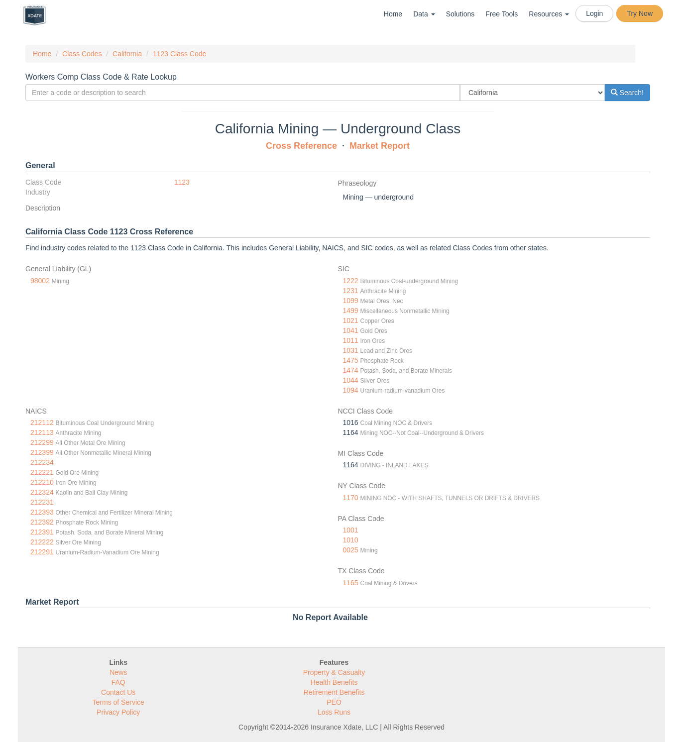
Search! (627, 93)
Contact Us (118, 692)
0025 (350, 550)
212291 (42, 552)
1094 (350, 390)
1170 (350, 498)
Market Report (379, 146)
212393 (42, 512)
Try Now (640, 13)
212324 (42, 492)
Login (594, 13)
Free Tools (501, 14)
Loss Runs (334, 712)
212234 (42, 462)
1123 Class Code (179, 54)
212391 (42, 532)
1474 (350, 370)
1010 (350, 540)
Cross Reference (301, 146)
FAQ (118, 682)
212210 (42, 482)
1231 (350, 291)
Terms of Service (118, 702)
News (118, 672)
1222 (350, 281)
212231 (42, 502)
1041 (350, 330)
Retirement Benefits (334, 692)
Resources (549, 14)
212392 (42, 522)
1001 (350, 530)
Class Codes (82, 54)
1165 (350, 583)
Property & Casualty (334, 672)
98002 (40, 281)
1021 (350, 320)
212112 (42, 422)
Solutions (460, 14)
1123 (182, 182)
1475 (350, 360)
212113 (42, 432)
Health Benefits (334, 682)
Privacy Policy (118, 712)
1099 (350, 301)
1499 (350, 311)
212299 (42, 442)
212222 (42, 542)
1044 (350, 380)
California (127, 54)
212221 (42, 472)
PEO (334, 702)
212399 (42, 452)
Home (393, 14)
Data (424, 14)
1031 (350, 350)
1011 (350, 340)
